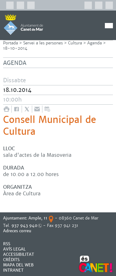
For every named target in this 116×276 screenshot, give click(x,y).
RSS (6, 244)
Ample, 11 (37, 218)
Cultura (75, 43)
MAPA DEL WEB (18, 265)
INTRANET (13, 270)
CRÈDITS (11, 259)
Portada (10, 43)
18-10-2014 (15, 48)
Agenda (94, 43)
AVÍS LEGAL (14, 249)
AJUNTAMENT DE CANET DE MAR (23, 24)
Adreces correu (17, 230)
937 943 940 (24, 225)
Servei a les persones (43, 43)
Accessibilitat (18, 254)
